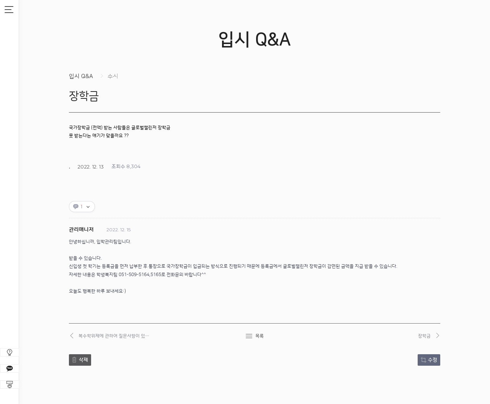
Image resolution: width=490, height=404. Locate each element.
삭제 (83, 360)
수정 (432, 360)
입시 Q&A (81, 76)
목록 (259, 336)
